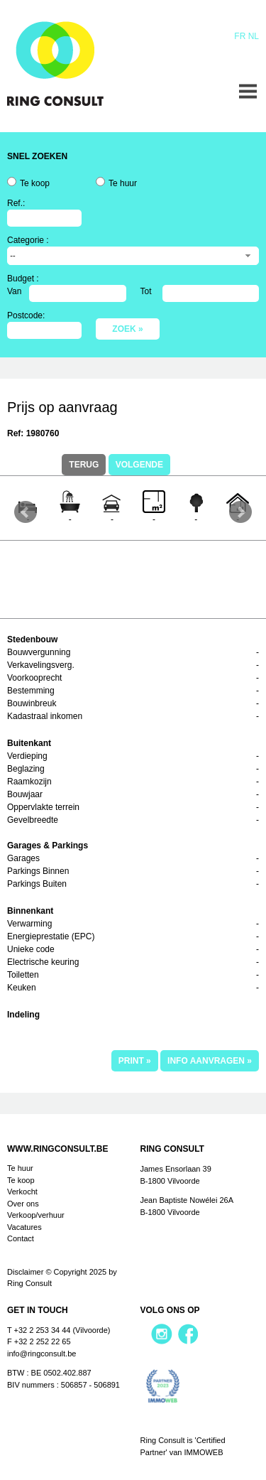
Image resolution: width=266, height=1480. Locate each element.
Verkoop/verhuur (36, 1215)
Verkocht (22, 1191)
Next (240, 512)
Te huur (123, 183)
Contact (20, 1238)
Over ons (23, 1203)
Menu (248, 91)
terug (84, 465)
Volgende (139, 465)
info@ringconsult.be (41, 1353)
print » (134, 1061)
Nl (253, 36)
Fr (239, 36)
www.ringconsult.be (57, 1149)
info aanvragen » (209, 1061)
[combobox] (133, 256)
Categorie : (28, 240)
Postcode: (26, 315)
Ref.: (16, 203)
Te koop (35, 183)
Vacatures (24, 1227)
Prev (25, 512)
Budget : (23, 278)
